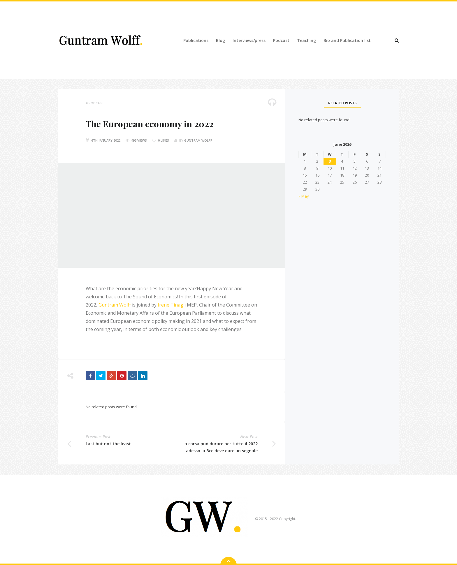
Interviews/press (249, 40)
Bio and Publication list (347, 40)
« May (303, 196)
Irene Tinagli (172, 305)
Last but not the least (108, 443)
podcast (96, 103)
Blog (220, 40)
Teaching (306, 40)
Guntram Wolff (198, 140)
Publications (195, 40)
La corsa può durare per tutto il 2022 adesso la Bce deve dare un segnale (220, 447)
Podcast (281, 40)
